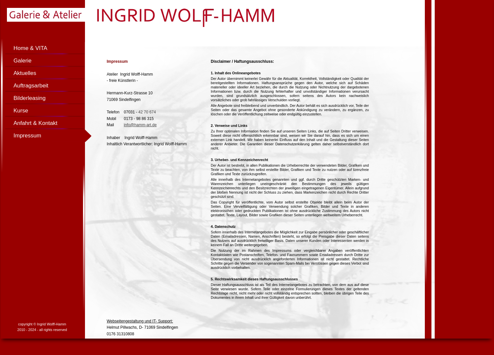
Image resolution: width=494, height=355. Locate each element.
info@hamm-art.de (140, 125)
